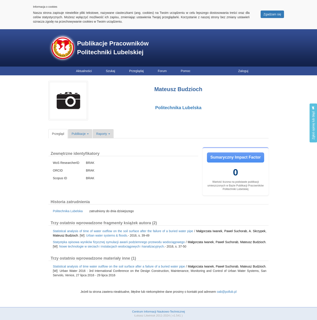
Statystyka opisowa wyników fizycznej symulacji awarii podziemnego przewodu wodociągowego (119, 242)
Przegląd (58, 134)
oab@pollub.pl (227, 291)
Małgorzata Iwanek (209, 231)
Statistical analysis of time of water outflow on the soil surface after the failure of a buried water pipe (123, 231)
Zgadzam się (272, 14)
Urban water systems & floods (106, 235)
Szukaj (110, 71)
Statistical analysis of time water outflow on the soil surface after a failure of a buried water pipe (119, 266)
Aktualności (84, 71)
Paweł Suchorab (235, 231)
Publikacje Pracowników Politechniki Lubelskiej (113, 48)
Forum (162, 71)
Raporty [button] (103, 134)
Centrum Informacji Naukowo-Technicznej (158, 311)
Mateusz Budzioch (65, 235)
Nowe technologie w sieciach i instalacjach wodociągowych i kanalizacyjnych (111, 246)
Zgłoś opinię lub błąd (313, 122)
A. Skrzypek (257, 231)
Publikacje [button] (80, 134)
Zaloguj (243, 71)
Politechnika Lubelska (178, 107)
